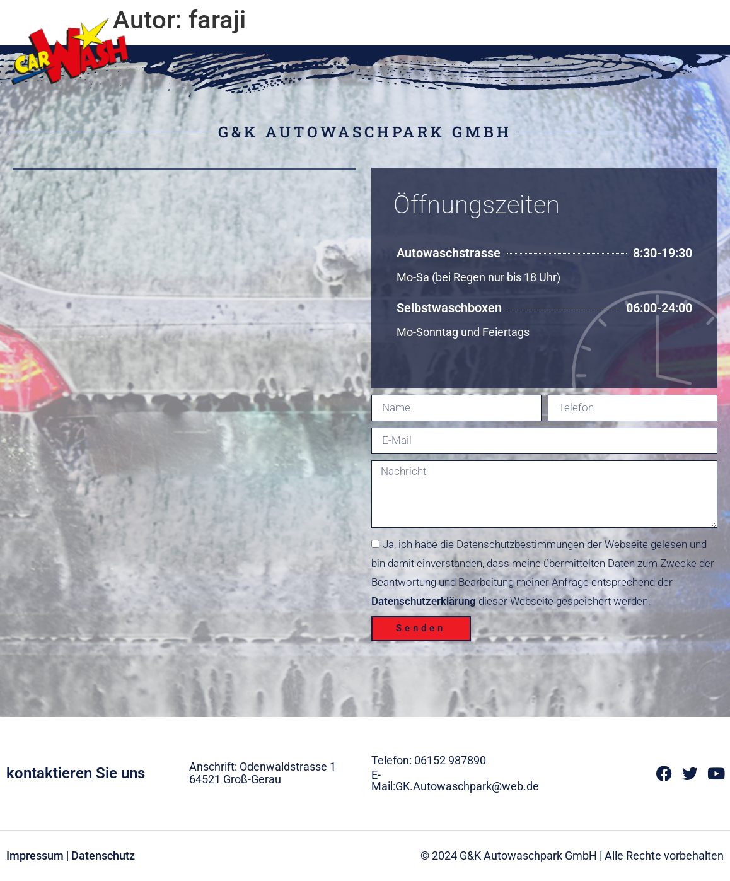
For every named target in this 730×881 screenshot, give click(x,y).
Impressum (35, 855)
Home (475, 20)
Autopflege (544, 20)
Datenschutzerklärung (423, 601)
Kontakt (691, 20)
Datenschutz (103, 855)
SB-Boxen (622, 20)
